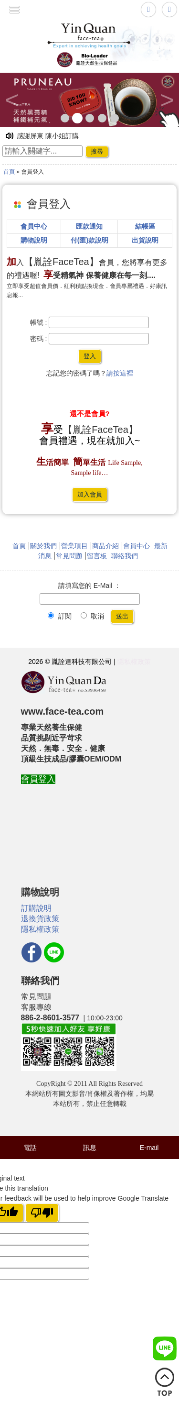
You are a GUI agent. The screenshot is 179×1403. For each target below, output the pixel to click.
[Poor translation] (42, 1213)
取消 (93, 616)
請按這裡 (119, 373)
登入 (90, 356)
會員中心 (136, 546)
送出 (122, 616)
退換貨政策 (40, 919)
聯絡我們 (124, 556)
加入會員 (89, 494)
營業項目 (74, 546)
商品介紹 (105, 546)
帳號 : (38, 322)
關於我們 (43, 546)
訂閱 (60, 616)
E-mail (149, 1147)
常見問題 (69, 556)
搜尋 (97, 151)
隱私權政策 (134, 661)
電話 (30, 1147)
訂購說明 (36, 908)
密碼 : (38, 338)
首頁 (9, 171)
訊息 (89, 1147)
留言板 (97, 556)
